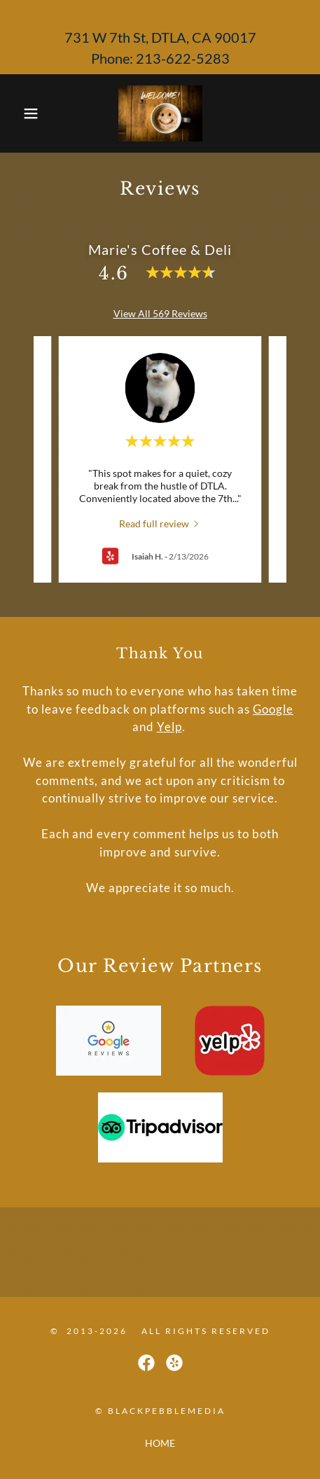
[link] (160, 113)
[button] (23, 113)
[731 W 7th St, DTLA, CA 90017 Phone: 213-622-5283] (160, 37)
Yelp (169, 726)
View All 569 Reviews (160, 313)
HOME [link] (160, 1443)
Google (273, 709)
